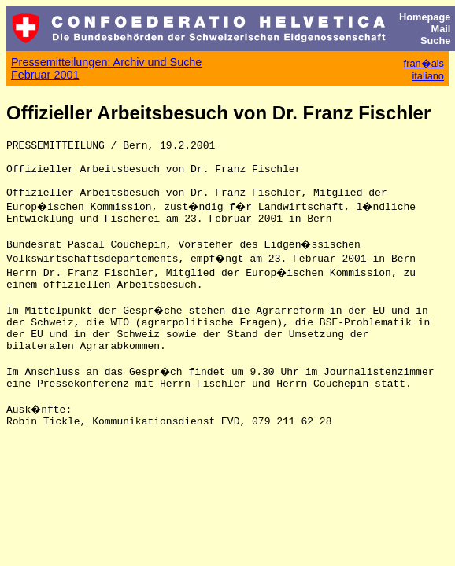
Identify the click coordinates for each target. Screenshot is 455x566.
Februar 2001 (45, 74)
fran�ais (424, 63)
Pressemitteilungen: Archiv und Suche (106, 62)
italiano (428, 76)
